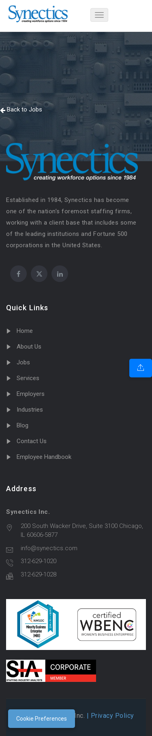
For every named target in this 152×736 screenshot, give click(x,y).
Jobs (23, 362)
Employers (31, 393)
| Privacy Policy (109, 715)
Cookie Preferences (41, 718)
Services (28, 378)
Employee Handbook (44, 457)
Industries (30, 409)
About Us (29, 346)
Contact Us (32, 441)
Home (25, 330)
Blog (22, 425)
